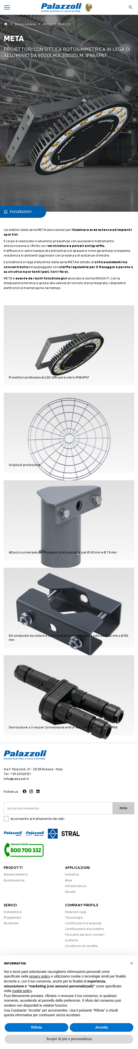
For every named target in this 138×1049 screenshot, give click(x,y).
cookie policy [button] (21, 991)
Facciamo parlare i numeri (85, 934)
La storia (71, 940)
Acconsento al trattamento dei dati (37, 819)
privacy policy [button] (39, 976)
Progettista (12, 917)
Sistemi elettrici (16, 874)
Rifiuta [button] (36, 1027)
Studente (11, 923)
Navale (70, 892)
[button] (132, 963)
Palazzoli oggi (75, 912)
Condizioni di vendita (81, 946)
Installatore (13, 912)
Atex (68, 880)
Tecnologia (74, 917)
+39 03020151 (20, 774)
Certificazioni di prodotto (84, 929)
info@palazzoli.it (16, 779)
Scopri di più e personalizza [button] (69, 1039)
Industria (72, 874)
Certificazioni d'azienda (83, 923)
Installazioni (17, 211)
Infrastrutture (76, 886)
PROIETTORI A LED (57, 24)
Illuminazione (25, 24)
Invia (123, 808)
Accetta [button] (101, 1027)
